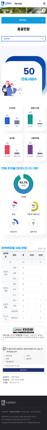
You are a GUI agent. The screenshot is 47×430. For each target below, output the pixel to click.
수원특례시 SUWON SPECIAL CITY (18, 3)
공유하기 (44, 10)
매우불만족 (10, 361)
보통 (7, 358)
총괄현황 (6, 39)
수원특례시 (9, 402)
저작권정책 (4, 412)
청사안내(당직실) (35, 412)
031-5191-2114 (25, 419)
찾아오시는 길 (25, 412)
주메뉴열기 (44, 4)
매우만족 (9, 355)
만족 (28, 355)
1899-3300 (16, 419)
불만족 (29, 358)
